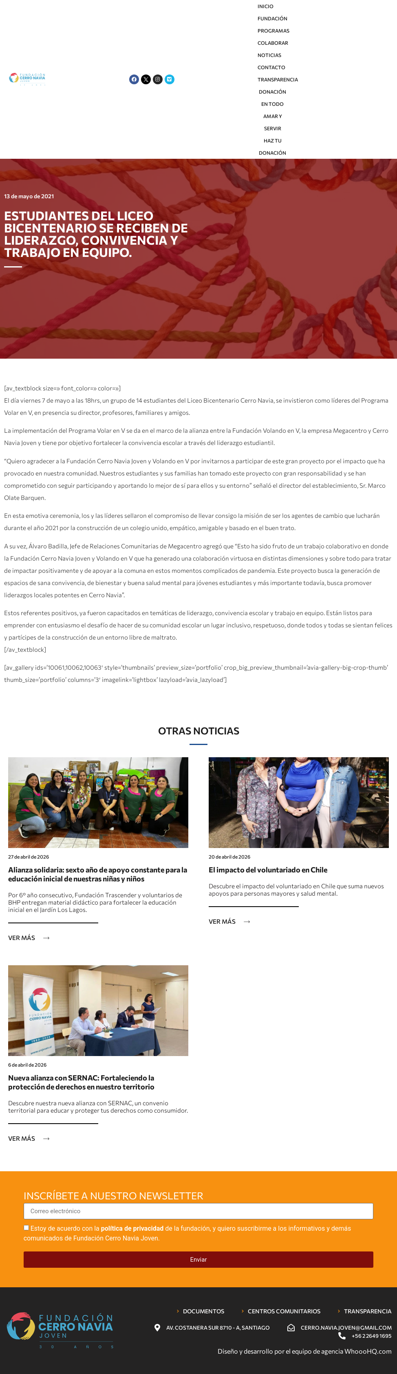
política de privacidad (132, 1228)
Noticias (269, 55)
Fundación (272, 18)
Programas (273, 30)
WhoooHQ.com (368, 1351)
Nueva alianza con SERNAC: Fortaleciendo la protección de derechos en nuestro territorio (81, 1082)
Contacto (271, 67)
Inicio (265, 6)
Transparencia (278, 79)
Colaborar (273, 43)
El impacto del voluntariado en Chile (268, 869)
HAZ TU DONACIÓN (272, 147)
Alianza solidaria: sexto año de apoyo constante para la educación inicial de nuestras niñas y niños (97, 874)
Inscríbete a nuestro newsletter (113, 1196)
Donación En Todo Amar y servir (272, 110)
